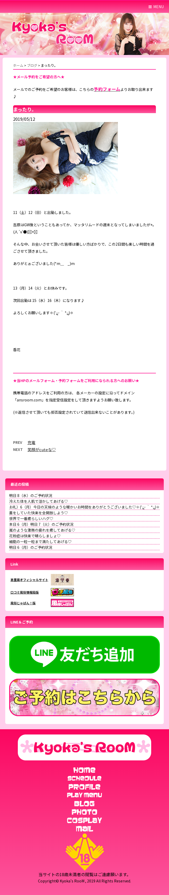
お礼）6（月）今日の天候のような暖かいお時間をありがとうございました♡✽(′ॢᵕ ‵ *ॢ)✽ (84, 507)
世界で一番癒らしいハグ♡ (31, 518)
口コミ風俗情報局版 (24, 592)
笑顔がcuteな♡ (42, 449)
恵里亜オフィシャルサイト (29, 579)
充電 (31, 442)
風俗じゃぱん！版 (23, 603)
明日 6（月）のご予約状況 (30, 547)
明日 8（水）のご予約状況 (30, 495)
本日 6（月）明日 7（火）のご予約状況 (41, 524)
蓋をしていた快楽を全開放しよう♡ (38, 512)
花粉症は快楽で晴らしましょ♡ (35, 535)
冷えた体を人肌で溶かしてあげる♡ (38, 501)
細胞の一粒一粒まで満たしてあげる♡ (40, 541)
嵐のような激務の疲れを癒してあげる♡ (42, 530)
